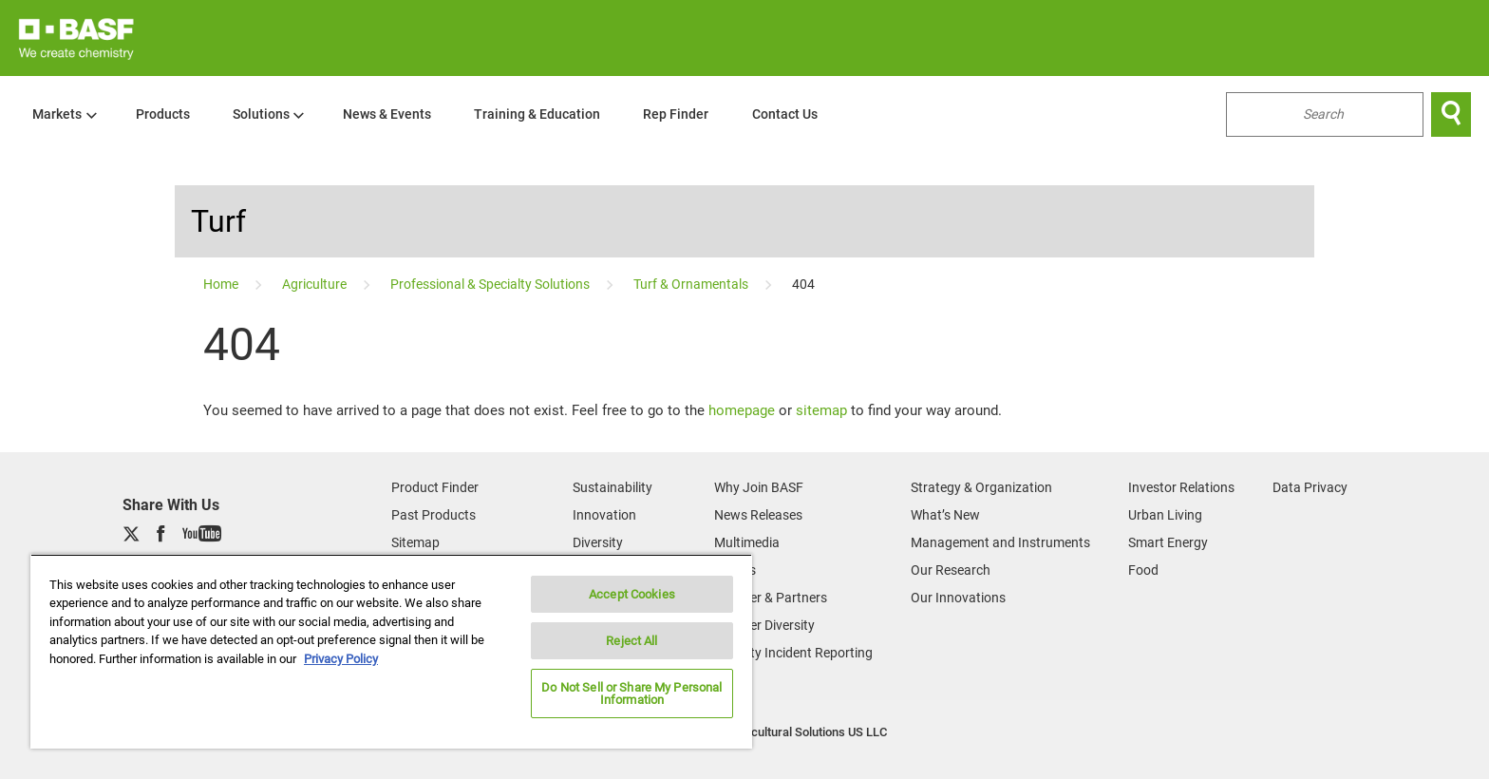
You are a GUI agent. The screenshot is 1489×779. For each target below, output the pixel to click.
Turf (218, 221)
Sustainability (612, 487)
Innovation (604, 514)
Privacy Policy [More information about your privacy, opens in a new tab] (341, 659)
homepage (741, 410)
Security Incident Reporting (793, 652)
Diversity (598, 542)
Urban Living (1165, 514)
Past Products (433, 514)
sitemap (821, 410)
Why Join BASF (758, 487)
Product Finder (435, 487)
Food (1143, 570)
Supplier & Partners (770, 597)
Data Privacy (1310, 487)
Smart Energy (1168, 542)
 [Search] (1451, 114)
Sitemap (415, 542)
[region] (391, 651)
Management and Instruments (1000, 542)
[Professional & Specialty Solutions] (491, 284)
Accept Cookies (632, 594)
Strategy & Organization (981, 487)
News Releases (758, 514)
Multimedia (747, 542)
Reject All (631, 641)
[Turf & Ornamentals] (692, 284)
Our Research (950, 570)
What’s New (945, 514)
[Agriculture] (315, 284)
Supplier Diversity (764, 625)
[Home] (222, 284)
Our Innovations (958, 597)
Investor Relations (1181, 487)
